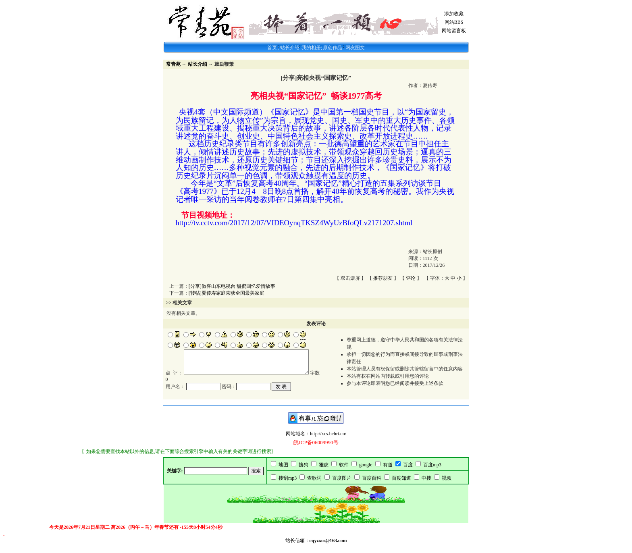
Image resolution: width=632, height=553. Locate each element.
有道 (388, 470)
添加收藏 (454, 14)
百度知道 (401, 483)
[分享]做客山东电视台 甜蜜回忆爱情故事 (232, 286)
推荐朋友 (383, 278)
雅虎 (323, 470)
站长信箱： (316, 546)
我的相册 (311, 47)
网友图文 (355, 47)
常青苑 (173, 64)
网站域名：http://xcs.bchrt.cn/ (316, 439)
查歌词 (314, 483)
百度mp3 (432, 470)
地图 (283, 470)
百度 (408, 470)
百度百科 (371, 483)
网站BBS (454, 22)
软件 (344, 470)
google (365, 470)
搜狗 (303, 470)
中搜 (426, 483)
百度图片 (341, 483)
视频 (446, 483)
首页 (272, 47)
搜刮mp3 (288, 483)
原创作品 (333, 47)
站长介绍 (289, 47)
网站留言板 (454, 30)
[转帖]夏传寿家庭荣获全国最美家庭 (226, 293)
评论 (411, 278)
